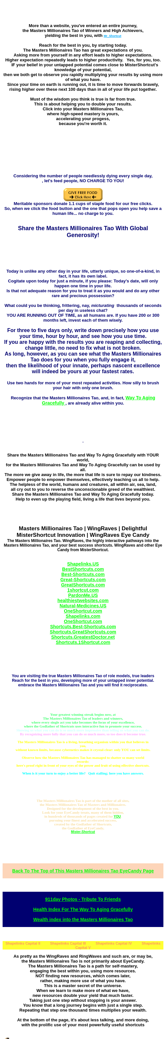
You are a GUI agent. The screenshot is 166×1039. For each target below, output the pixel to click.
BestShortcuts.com (83, 569)
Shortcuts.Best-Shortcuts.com (83, 626)
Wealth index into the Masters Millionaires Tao (83, 919)
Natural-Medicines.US (83, 605)
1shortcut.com (83, 590)
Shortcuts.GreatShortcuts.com (83, 631)
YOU (117, 816)
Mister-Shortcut (83, 832)
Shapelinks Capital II (23, 943)
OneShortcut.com (83, 611)
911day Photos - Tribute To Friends (83, 899)
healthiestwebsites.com (82, 600)
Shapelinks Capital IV (114, 943)
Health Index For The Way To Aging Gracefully (83, 909)
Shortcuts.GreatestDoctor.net (83, 637)
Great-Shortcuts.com (82, 579)
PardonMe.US (83, 595)
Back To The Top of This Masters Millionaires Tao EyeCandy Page (83, 870)
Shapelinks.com (83, 616)
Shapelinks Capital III (68, 943)
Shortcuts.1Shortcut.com (83, 642)
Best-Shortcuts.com (82, 574)
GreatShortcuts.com (83, 584)
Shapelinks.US (83, 564)
